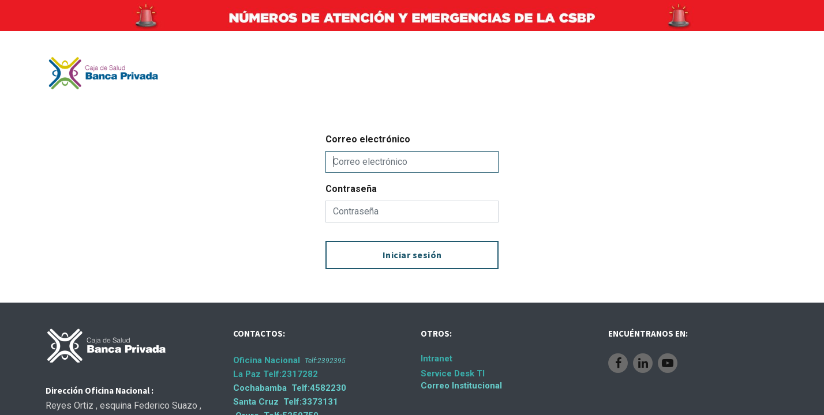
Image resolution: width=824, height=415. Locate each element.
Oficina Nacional (289, 360)
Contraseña (351, 188)
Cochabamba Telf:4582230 (289, 388)
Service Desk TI (453, 373)
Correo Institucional (461, 385)
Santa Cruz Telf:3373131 (285, 402)
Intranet (436, 358)
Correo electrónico (367, 139)
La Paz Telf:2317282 (275, 374)
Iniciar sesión (412, 255)
